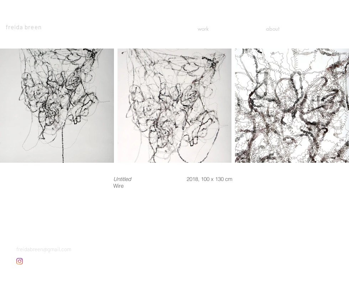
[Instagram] (19, 261)
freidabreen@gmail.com (43, 249)
